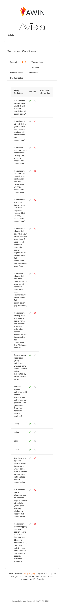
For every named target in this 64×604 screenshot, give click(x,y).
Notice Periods (16, 72)
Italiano (23, 576)
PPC (24, 62)
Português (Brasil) (27, 579)
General (13, 62)
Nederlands (34, 576)
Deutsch (18, 574)
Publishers (33, 72)
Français (14, 576)
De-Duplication (16, 78)
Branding (35, 67)
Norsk (43, 576)
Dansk (10, 574)
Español (52, 574)
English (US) (42, 574)
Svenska (40, 579)
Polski (50, 576)
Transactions (37, 62)
